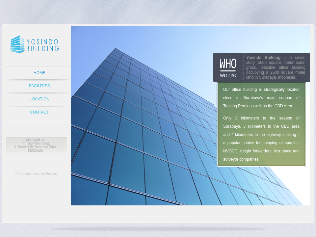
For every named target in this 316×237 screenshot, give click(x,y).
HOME (39, 72)
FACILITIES (39, 86)
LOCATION (39, 99)
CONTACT (39, 112)
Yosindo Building (45, 173)
